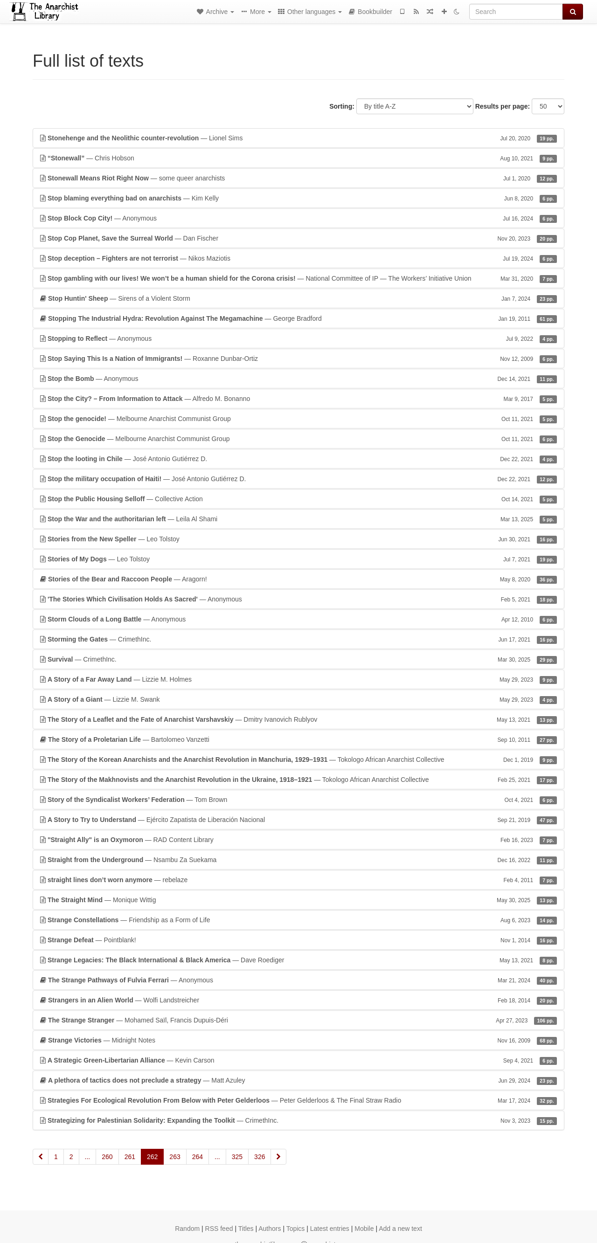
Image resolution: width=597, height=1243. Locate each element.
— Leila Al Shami (298, 519)
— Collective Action (298, 499)
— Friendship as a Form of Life (298, 920)
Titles (246, 1228)
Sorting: (341, 106)
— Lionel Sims (298, 138)
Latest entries (329, 1228)
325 (237, 1156)
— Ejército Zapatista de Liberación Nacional (298, 819)
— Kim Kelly (298, 198)
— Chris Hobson (298, 158)
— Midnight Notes (298, 1040)
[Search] (516, 12)
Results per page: (502, 106)
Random (187, 1228)
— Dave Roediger (298, 960)
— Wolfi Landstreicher (298, 1000)
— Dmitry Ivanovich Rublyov (298, 719)
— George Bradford (298, 318)
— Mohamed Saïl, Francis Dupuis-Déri (298, 1020)
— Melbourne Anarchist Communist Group (298, 418)
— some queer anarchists (298, 178)
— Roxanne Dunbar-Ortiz (298, 358)
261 (130, 1156)
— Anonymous (298, 218)
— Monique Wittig (298, 900)
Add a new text (400, 1228)
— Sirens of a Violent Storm (298, 298)
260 (107, 1156)
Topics (295, 1228)
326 (259, 1156)
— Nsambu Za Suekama (298, 859)
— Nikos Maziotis (298, 258)
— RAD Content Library (298, 839)
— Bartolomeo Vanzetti (298, 739)
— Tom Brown (298, 799)
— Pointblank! (298, 940)
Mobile (364, 1228)
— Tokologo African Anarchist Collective (298, 759)
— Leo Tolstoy (298, 539)
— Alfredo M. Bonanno (298, 398)
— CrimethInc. (298, 639)
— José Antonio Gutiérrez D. (298, 458)
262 (152, 1156)
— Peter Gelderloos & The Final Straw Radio (298, 1100)
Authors (269, 1228)
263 (174, 1156)
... (87, 1156)
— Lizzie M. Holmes (298, 679)
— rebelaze (298, 879)
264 (197, 1156)
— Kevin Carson (298, 1060)
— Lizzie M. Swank (298, 699)
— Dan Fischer (298, 238)
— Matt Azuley (298, 1080)
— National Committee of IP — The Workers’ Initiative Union (298, 278)
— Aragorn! (298, 579)
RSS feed (219, 1228)
